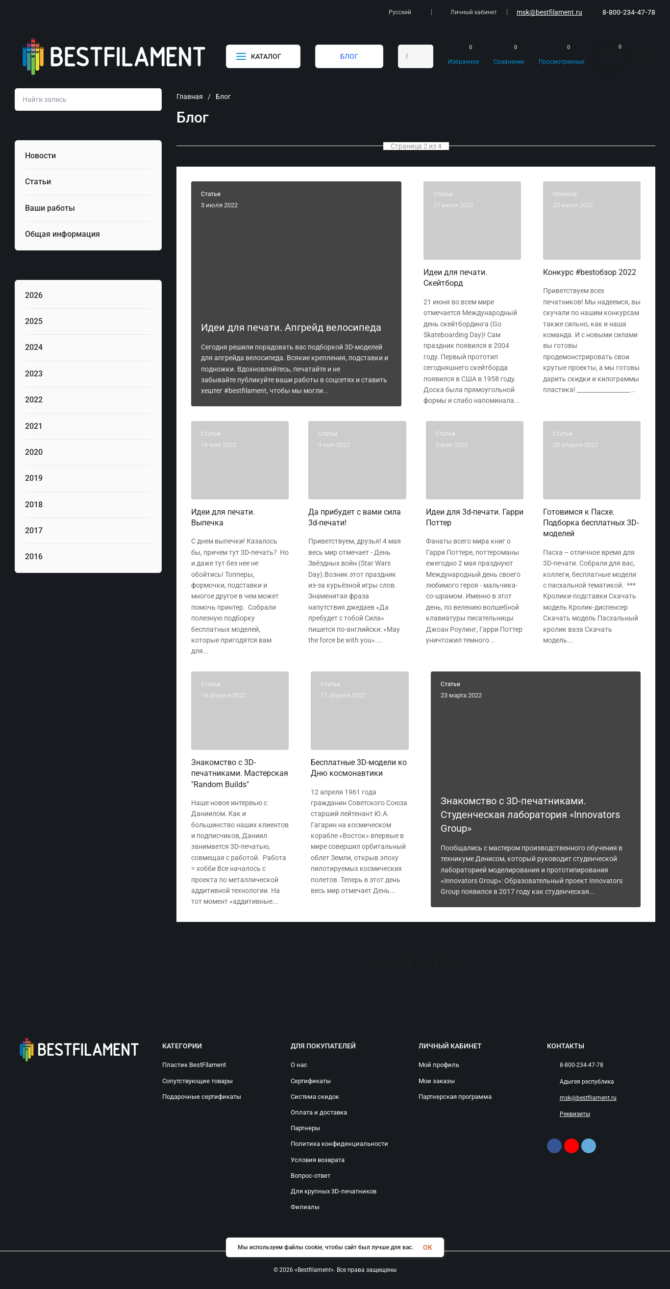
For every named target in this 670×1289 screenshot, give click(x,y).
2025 (34, 321)
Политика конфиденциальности (339, 1143)
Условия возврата (318, 1160)
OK (427, 1247)
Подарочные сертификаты (201, 1096)
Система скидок (315, 1096)
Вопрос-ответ (310, 1175)
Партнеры (305, 1128)
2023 (34, 373)
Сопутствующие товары (197, 1081)
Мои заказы (437, 1081)
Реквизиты (575, 1114)
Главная (189, 96)
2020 (34, 452)
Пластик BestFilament (194, 1064)
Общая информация (62, 234)
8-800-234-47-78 (628, 12)
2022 (34, 399)
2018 (34, 504)
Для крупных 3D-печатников (333, 1191)
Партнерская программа (455, 1096)
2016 (34, 556)
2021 (34, 426)
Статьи (38, 181)
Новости (40, 155)
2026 (34, 295)
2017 (34, 530)
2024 (34, 347)
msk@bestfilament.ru (549, 12)
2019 (34, 478)
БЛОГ (349, 56)
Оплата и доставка (319, 1112)
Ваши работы (50, 208)
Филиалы (305, 1207)
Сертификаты (311, 1081)
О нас (299, 1064)
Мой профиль (439, 1064)
